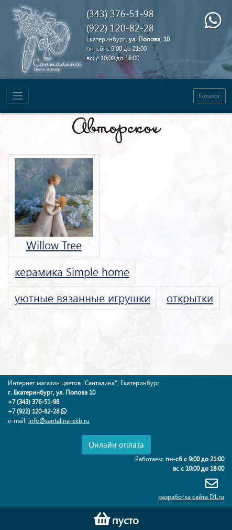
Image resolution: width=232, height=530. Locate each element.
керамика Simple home (72, 271)
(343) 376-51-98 (120, 13)
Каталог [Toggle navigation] (209, 96)
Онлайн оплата (116, 444)
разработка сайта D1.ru (191, 497)
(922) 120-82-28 (120, 27)
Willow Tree (54, 205)
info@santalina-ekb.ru (59, 421)
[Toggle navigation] (17, 96)
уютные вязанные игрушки (82, 297)
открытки (190, 297)
